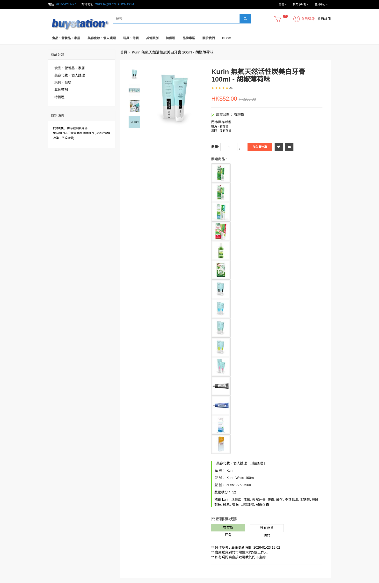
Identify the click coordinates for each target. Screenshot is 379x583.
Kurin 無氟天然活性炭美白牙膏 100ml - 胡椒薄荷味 (173, 52)
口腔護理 (256, 463)
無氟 (246, 499)
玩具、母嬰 (131, 38)
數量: (215, 147)
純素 (226, 504)
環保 (235, 504)
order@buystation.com (114, 4)
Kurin (230, 470)
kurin (225, 499)
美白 (271, 499)
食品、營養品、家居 (66, 38)
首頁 (123, 52)
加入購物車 (260, 147)
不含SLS (291, 499)
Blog (226, 38)
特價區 (170, 38)
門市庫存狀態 (221, 122)
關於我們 (208, 38)
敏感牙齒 (262, 504)
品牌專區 (188, 38)
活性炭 (236, 499)
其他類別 (152, 38)
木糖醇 (305, 499)
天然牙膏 (259, 499)
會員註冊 (324, 19)
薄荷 (279, 499)
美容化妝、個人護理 (101, 38)
